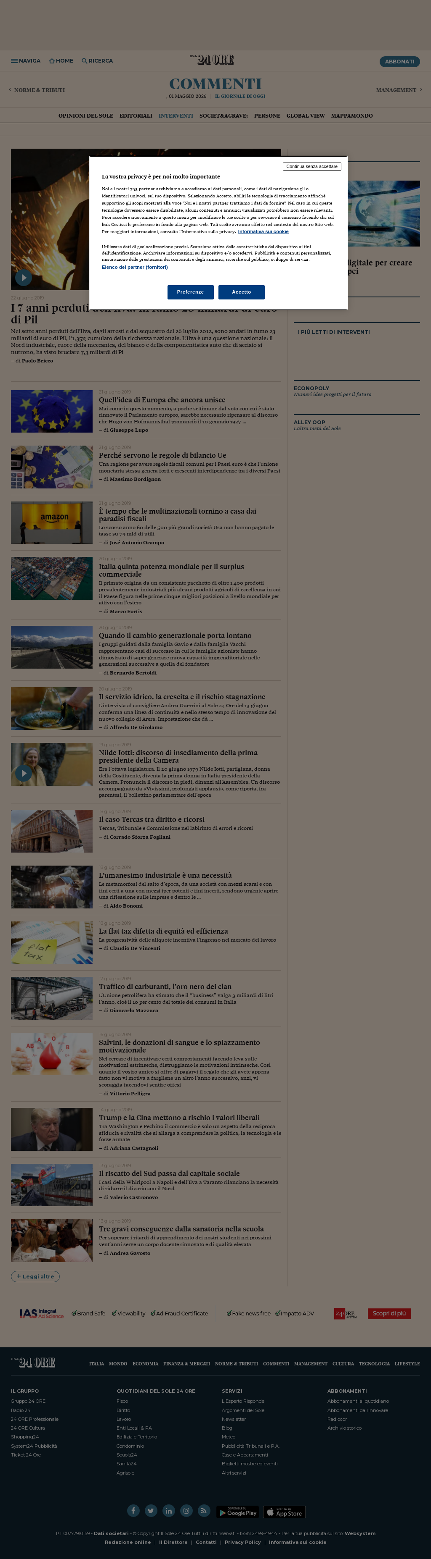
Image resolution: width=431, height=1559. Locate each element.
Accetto (241, 291)
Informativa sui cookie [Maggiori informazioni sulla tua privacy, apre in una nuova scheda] (263, 231)
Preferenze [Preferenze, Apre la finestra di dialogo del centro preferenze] (190, 291)
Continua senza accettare (312, 166)
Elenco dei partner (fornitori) (135, 267)
